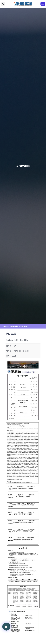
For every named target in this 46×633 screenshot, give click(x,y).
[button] (3, 4)
